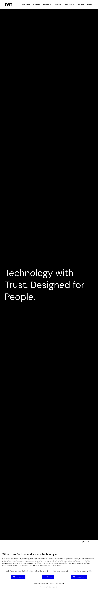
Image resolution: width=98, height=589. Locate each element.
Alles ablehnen (18, 577)
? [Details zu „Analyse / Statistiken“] (50, 571)
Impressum (37, 583)
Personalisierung (82, 571)
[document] (49, 561)
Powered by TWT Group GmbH (49, 587)
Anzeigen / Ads (62, 571)
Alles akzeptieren (79, 577)
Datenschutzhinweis (48, 583)
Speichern (48, 577)
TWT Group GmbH (55, 565)
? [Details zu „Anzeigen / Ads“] (70, 571)
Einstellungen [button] (60, 583)
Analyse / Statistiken (40, 571)
